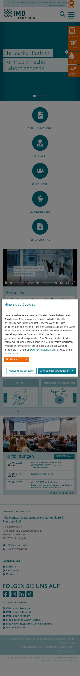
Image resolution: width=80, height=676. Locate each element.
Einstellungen (13, 359)
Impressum (11, 353)
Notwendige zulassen (21, 370)
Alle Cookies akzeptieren (56, 370)
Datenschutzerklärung (43, 349)
